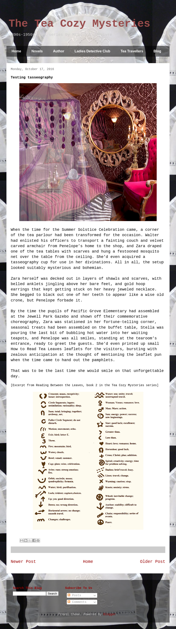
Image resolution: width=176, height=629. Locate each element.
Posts (74, 595)
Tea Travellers (132, 51)
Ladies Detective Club (92, 51)
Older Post (152, 561)
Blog (157, 51)
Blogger (109, 614)
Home (16, 51)
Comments (77, 602)
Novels (36, 51)
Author (58, 51)
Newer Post (23, 561)
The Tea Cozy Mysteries (79, 24)
